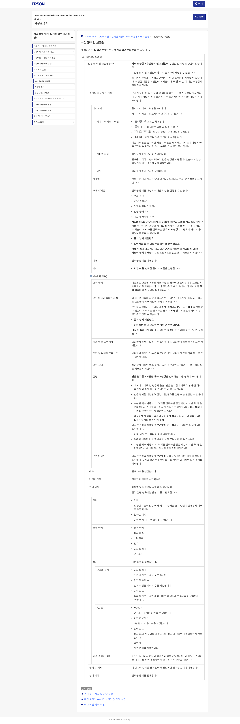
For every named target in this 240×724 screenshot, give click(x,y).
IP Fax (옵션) (39, 122)
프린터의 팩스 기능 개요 (44, 52)
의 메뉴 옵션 (137, 36)
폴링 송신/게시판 (42, 93)
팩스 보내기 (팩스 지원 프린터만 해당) (105, 36)
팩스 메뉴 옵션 (40, 69)
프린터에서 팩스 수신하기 (44, 63)
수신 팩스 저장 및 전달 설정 (98, 694)
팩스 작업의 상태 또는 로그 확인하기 (49, 98)
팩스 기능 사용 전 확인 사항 (45, 46)
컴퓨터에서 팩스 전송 (42, 104)
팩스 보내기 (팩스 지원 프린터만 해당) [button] (53, 36)
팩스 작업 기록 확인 (94, 704)
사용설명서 (41, 23)
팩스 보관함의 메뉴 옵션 (44, 75)
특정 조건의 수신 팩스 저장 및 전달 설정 (105, 699)
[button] (53, 35)
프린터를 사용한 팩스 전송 (45, 58)
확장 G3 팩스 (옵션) (42, 116)
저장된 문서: (40, 87)
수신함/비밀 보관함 (43, 81)
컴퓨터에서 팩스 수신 (42, 110)
